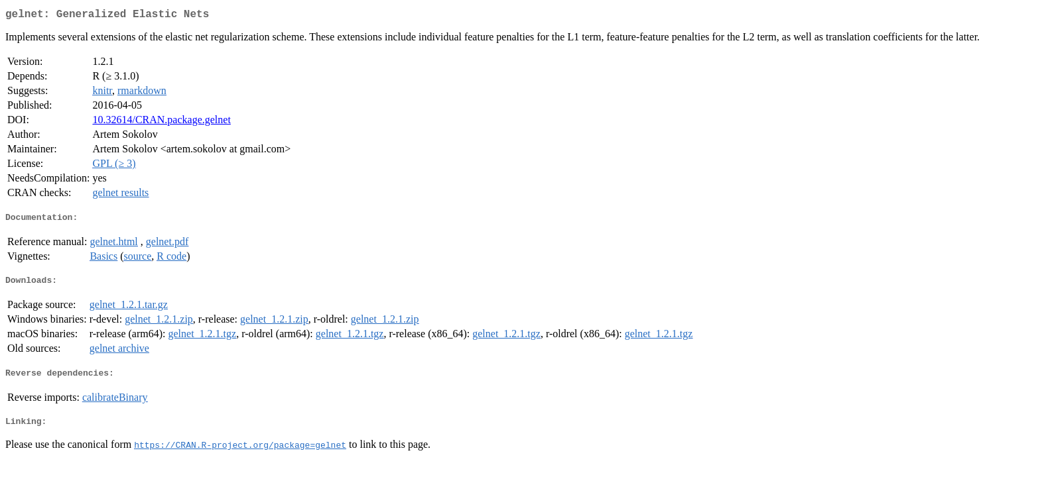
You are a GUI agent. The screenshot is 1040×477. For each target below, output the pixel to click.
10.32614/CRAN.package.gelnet (161, 122)
